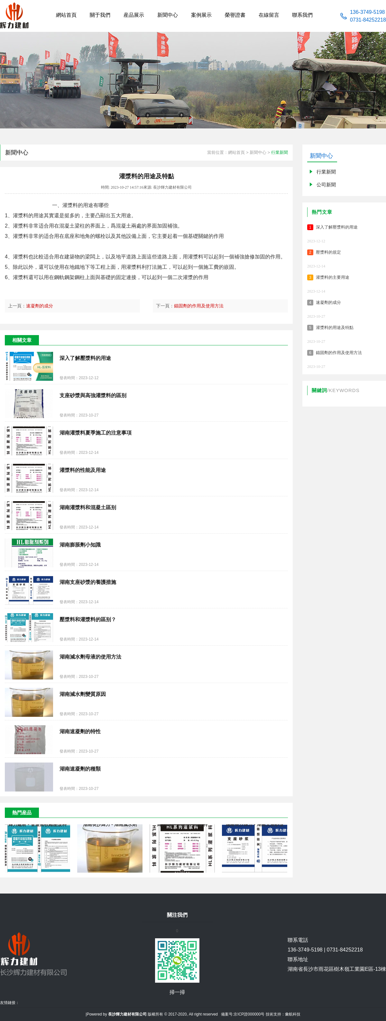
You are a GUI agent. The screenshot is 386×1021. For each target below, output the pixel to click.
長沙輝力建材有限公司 (127, 1014)
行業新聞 (279, 152)
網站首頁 (236, 152)
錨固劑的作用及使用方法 (199, 305)
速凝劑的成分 (39, 305)
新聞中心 (258, 152)
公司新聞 (326, 184)
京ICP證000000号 (249, 1014)
